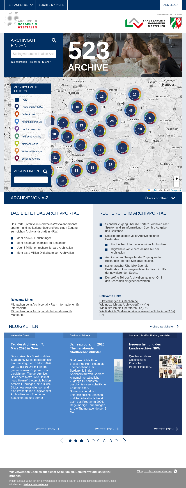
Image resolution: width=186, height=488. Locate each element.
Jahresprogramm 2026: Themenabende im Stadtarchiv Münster (87, 348)
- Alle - (25, 99)
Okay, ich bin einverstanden (154, 471)
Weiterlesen (45, 429)
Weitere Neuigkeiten (162, 326)
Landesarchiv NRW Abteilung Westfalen (149, 335)
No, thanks (175, 471)
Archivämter (28, 114)
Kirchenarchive (30, 144)
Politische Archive (31, 136)
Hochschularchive (32, 129)
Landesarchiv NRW (32, 107)
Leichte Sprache (51, 4)
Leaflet (152, 190)
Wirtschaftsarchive (32, 151)
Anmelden (171, 4)
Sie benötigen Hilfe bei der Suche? (31, 61)
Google (174, 190)
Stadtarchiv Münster (80, 335)
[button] (129, 88)
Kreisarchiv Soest (20, 335)
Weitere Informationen (36, 484)
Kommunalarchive (32, 121)
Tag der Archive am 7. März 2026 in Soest (27, 346)
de (26, 4)
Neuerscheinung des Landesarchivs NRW (145, 346)
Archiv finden (26, 171)
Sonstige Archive (31, 158)
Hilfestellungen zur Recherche (119, 301)
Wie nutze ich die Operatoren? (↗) (121, 307)
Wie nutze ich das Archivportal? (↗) (122, 304)
